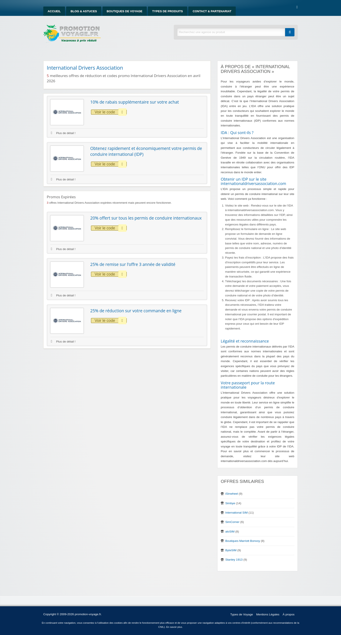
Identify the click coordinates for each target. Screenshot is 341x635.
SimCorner (232, 522)
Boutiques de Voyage (124, 11)
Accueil (54, 11)
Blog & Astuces (83, 11)
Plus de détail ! (63, 133)
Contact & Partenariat (212, 11)
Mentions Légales (267, 614)
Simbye (230, 503)
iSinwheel (231, 493)
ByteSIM (230, 550)
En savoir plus (174, 627)
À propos (288, 614)
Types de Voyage (241, 614)
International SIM (236, 512)
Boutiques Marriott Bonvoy (242, 541)
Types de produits (167, 11)
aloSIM (229, 531)
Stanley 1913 (233, 559)
